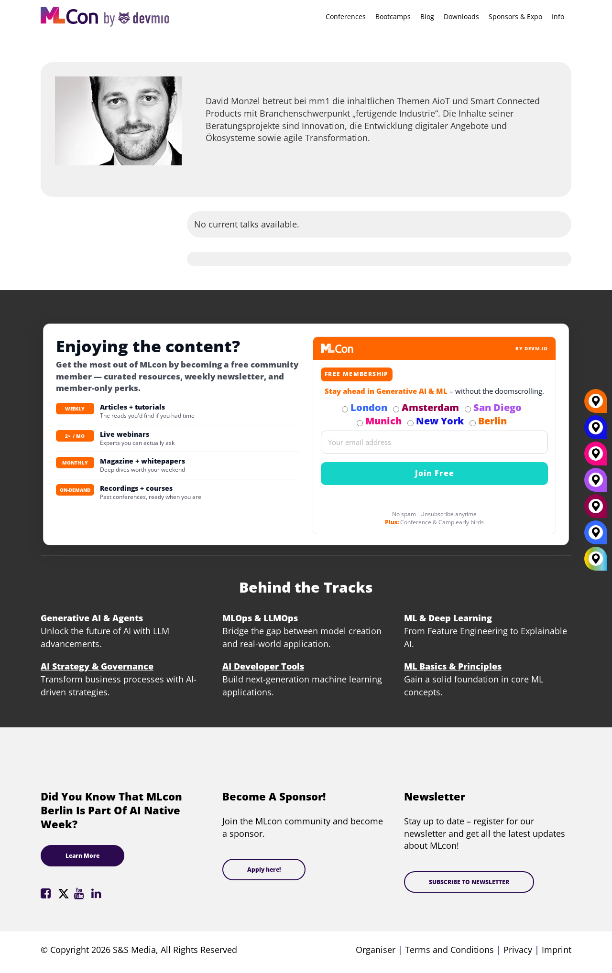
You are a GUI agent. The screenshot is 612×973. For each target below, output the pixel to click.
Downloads (461, 16)
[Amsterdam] (595, 510)
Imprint (556, 949)
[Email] (434, 442)
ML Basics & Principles (453, 666)
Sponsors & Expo (515, 16)
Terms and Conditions (449, 949)
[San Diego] (595, 483)
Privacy (517, 949)
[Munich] (595, 457)
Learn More (82, 856)
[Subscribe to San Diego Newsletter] (468, 409)
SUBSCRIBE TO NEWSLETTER (469, 882)
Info (558, 16)
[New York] (595, 431)
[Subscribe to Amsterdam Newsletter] (396, 409)
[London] (595, 536)
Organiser (375, 949)
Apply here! (264, 869)
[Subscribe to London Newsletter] (345, 409)
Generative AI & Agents (92, 618)
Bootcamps (393, 16)
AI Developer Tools (263, 666)
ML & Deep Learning (448, 618)
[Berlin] (595, 405)
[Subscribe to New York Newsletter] (410, 423)
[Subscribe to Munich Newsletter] (360, 423)
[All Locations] (595, 559)
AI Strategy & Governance (97, 666)
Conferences (346, 16)
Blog (427, 16)
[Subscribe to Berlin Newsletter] (473, 423)
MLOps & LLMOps (260, 618)
